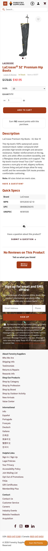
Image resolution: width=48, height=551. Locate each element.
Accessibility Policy (11, 469)
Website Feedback (11, 514)
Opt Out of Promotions (12, 477)
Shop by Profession (11, 385)
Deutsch (6, 427)
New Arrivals (8, 397)
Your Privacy (8, 465)
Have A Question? (13, 184)
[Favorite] (38, 19)
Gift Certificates (9, 485)
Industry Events (9, 510)
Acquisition (7, 518)
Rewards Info (8, 374)
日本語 (5, 435)
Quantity (8, 94)
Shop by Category (10, 381)
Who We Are (8, 358)
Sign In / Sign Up (10, 457)
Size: (5, 89)
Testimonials (8, 366)
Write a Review (24, 265)
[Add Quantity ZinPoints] (24, 100)
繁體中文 (6, 443)
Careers (6, 506)
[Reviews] (9, 75)
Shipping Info (8, 362)
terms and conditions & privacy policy (30, 343)
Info (4, 411)
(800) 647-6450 (37, 536)
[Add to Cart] (24, 110)
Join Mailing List (10, 473)
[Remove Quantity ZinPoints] (4, 100)
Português (7, 419)
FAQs (4, 481)
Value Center (8, 401)
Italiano (5, 431)
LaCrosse (8, 63)
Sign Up (24, 317)
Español (6, 415)
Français (6, 423)
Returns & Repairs (10, 370)
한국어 (5, 447)
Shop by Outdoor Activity (14, 393)
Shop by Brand (9, 389)
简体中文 (6, 439)
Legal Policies (8, 461)
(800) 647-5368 (14, 536)
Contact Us (7, 499)
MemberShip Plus (10, 489)
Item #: (32, 75)
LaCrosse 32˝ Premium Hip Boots (22, 68)
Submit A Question (23, 239)
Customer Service (10, 503)
